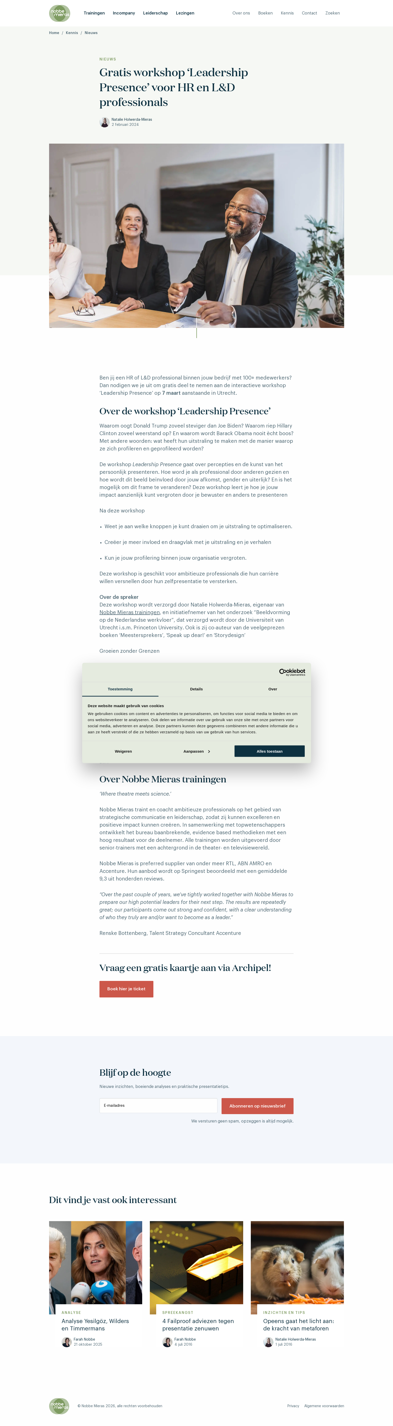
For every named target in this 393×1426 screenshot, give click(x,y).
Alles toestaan (270, 751)
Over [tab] (272, 689)
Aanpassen (196, 751)
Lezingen (185, 13)
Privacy (293, 1407)
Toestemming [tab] (120, 689)
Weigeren (123, 751)
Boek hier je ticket (128, 990)
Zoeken (332, 13)
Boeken (265, 13)
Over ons (241, 13)
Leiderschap (155, 13)
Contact (309, 13)
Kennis (287, 13)
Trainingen (94, 13)
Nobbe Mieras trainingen (129, 612)
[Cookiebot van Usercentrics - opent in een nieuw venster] (283, 672)
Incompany (124, 13)
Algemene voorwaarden (324, 1407)
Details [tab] (196, 689)
